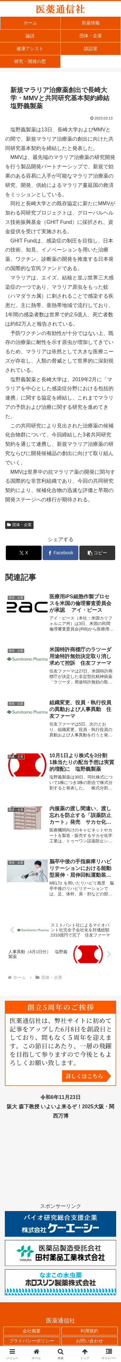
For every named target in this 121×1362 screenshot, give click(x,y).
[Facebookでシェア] (60, 553)
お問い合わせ (89, 1340)
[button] (97, 553)
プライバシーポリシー (31, 1340)
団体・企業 (19, 525)
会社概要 (32, 1330)
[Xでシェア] (24, 553)
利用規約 (89, 1330)
